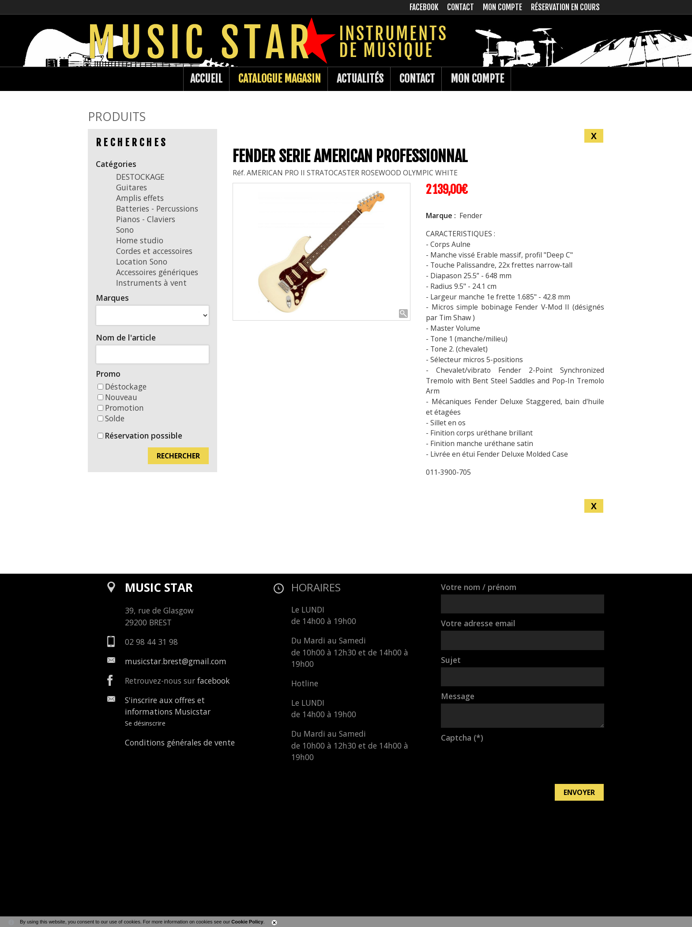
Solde (111, 418)
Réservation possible (143, 435)
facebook (213, 680)
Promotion (121, 407)
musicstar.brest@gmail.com (175, 661)
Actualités (360, 78)
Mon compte (477, 78)
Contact (417, 78)
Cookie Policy (247, 921)
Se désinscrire (145, 723)
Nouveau (117, 397)
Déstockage (122, 386)
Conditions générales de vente (180, 742)
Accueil (206, 78)
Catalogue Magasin (279, 78)
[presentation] (508, 762)
